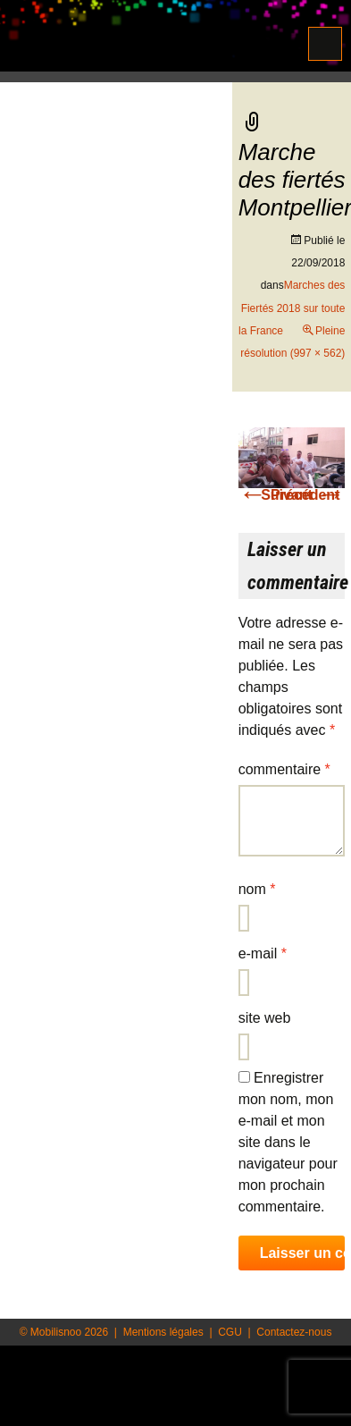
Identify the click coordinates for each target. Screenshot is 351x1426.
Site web (264, 1017)
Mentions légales (163, 1332)
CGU (230, 1332)
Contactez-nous (293, 1332)
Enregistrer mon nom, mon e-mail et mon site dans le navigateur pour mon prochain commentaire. (288, 1142)
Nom (257, 889)
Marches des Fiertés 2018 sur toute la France (291, 307)
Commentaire (284, 769)
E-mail (262, 953)
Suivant (303, 494)
